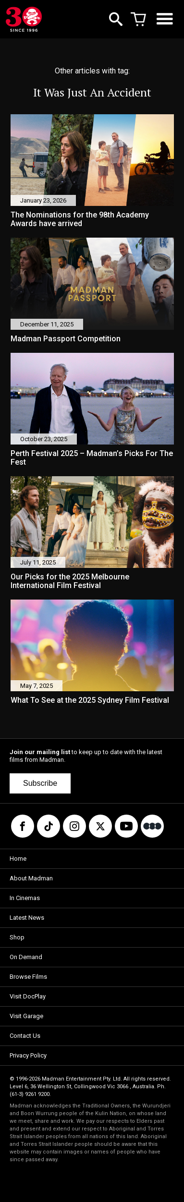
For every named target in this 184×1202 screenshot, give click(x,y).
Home (18, 858)
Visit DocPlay (28, 996)
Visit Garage (26, 1016)
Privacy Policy (28, 1055)
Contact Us (25, 1035)
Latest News (27, 917)
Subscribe (40, 783)
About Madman (31, 878)
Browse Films (28, 976)
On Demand (26, 957)
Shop (17, 937)
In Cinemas (25, 898)
